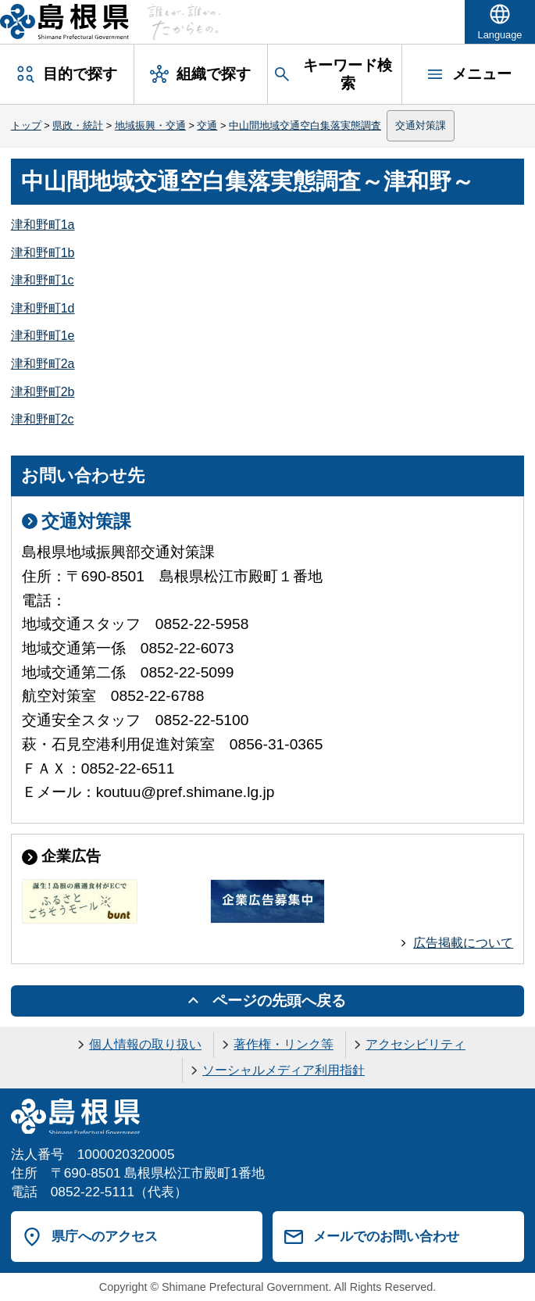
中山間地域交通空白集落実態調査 (305, 125)
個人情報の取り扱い (145, 1044)
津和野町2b (43, 392)
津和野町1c (42, 280)
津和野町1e (43, 335)
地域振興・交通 (150, 125)
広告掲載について (463, 942)
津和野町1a (43, 224)
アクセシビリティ (415, 1044)
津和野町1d (43, 308)
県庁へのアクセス (105, 1236)
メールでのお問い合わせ (386, 1236)
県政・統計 (77, 125)
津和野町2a (43, 363)
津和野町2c (42, 419)
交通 (207, 125)
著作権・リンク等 (283, 1044)
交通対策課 (420, 125)
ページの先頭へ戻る (279, 1000)
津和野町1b (43, 252)
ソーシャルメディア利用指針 (283, 1070)
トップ (26, 125)
